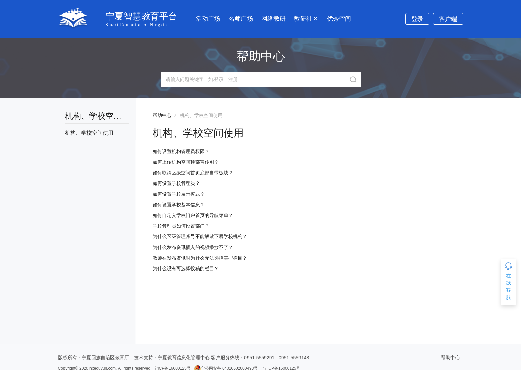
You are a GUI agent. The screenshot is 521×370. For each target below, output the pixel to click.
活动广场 (208, 18)
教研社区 (306, 18)
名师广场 (241, 18)
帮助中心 (162, 115)
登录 (417, 19)
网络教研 (273, 18)
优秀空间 (339, 18)
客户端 (448, 19)
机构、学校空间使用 (201, 115)
